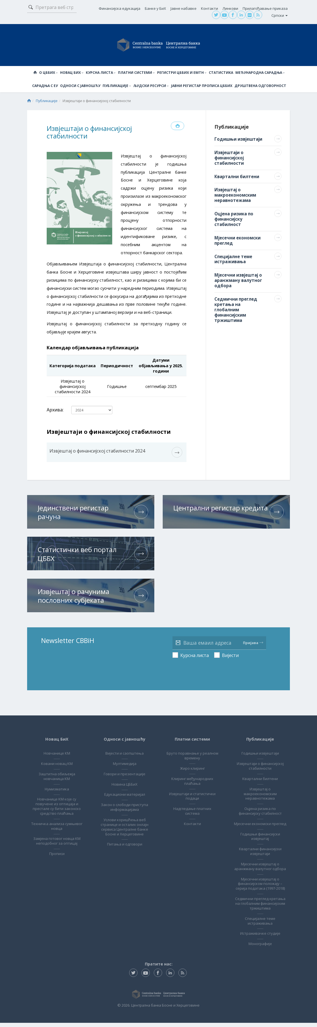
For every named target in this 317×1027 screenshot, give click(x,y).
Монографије (260, 947)
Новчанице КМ (57, 748)
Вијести (230, 650)
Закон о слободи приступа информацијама (124, 802)
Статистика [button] (220, 72)
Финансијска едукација (119, 8)
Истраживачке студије (260, 937)
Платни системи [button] (138, 72)
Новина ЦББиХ (125, 778)
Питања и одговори (124, 839)
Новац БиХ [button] (74, 72)
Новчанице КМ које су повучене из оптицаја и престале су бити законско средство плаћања (57, 801)
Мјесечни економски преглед (260, 821)
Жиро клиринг (192, 763)
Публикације (47, 101)
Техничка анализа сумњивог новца (56, 821)
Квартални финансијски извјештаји (260, 851)
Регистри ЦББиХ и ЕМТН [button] (182, 72)
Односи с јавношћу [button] (81, 86)
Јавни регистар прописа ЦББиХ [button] (201, 86)
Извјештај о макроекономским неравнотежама (260, 788)
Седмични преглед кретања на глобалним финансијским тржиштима (260, 908)
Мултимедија (124, 758)
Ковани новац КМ (57, 758)
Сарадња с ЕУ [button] (46, 86)
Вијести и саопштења (124, 748)
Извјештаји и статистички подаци (192, 791)
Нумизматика (57, 783)
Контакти (209, 8)
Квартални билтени (260, 773)
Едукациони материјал (124, 789)
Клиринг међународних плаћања (192, 776)
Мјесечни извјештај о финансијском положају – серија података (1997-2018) (260, 888)
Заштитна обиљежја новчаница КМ (57, 771)
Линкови (230, 8)
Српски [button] (279, 15)
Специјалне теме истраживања (260, 925)
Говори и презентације (124, 768)
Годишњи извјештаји (260, 748)
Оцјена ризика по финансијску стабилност (260, 806)
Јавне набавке (184, 8)
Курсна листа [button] (102, 72)
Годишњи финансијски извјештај (260, 836)
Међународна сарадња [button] (259, 72)
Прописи (57, 848)
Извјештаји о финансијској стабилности (260, 761)
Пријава (253, 637)
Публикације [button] (117, 86)
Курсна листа (194, 650)
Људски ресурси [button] (151, 86)
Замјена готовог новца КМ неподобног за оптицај (57, 836)
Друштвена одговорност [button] (259, 86)
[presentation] (214, 664)
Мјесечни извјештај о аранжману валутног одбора (260, 868)
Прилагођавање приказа (265, 8)
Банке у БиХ (155, 8)
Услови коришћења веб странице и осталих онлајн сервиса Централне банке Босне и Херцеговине (124, 821)
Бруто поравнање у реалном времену (192, 750)
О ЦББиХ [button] (50, 72)
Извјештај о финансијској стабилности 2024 (97, 452)
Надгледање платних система (192, 806)
